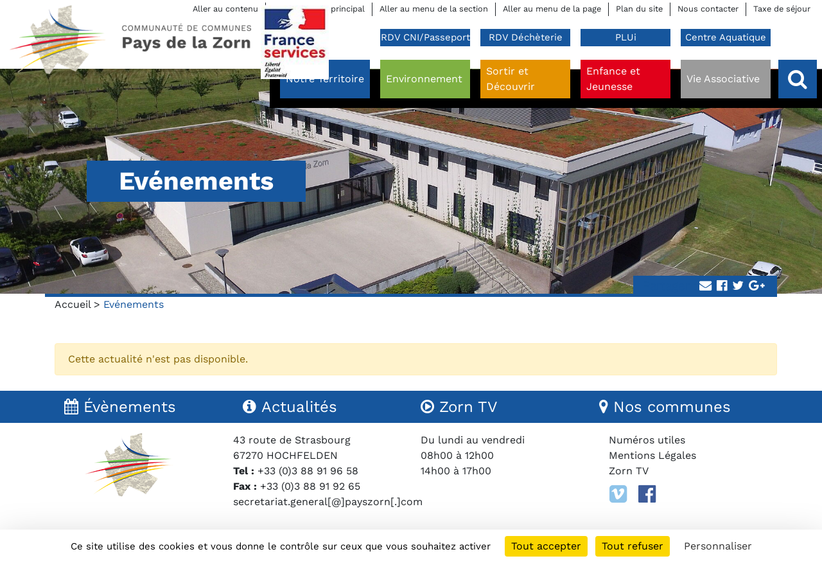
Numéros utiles (647, 440)
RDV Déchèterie (526, 37)
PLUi (625, 37)
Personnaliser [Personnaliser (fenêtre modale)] (718, 546)
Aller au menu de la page (552, 8)
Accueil (73, 304)
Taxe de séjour (781, 8)
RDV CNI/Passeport (425, 37)
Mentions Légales (652, 455)
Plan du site (639, 8)
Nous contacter (708, 8)
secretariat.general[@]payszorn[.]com (328, 502)
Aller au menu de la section (434, 8)
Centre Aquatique (725, 37)
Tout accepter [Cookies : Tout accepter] (546, 546)
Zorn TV (629, 471)
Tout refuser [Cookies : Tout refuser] (632, 546)
